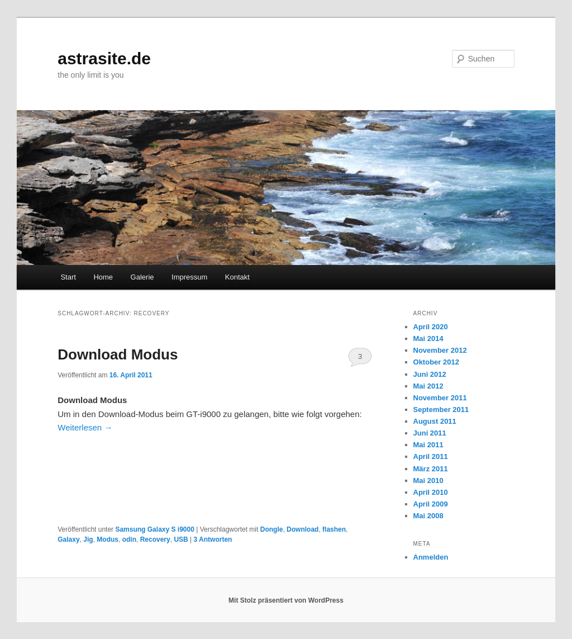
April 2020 (430, 327)
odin (129, 539)
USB (181, 539)
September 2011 (441, 409)
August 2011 (434, 421)
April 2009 (430, 504)
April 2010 (430, 492)
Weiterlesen (85, 427)
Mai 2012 (428, 386)
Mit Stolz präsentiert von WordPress (286, 600)
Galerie (142, 277)
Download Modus (118, 354)
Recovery (155, 539)
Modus (107, 539)
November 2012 (440, 350)
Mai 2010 (428, 480)
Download (302, 529)
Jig (88, 539)
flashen (334, 529)
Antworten (213, 539)
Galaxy (68, 539)
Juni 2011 (429, 433)
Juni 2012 (429, 374)
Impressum (189, 277)
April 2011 (430, 456)
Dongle (271, 529)
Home (103, 277)
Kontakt (237, 277)
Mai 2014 (428, 338)
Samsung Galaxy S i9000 (154, 529)
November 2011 (440, 398)
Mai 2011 (428, 445)
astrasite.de (104, 58)
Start (67, 277)
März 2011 (430, 469)
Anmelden (431, 557)
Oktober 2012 (436, 362)
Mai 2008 (428, 516)
